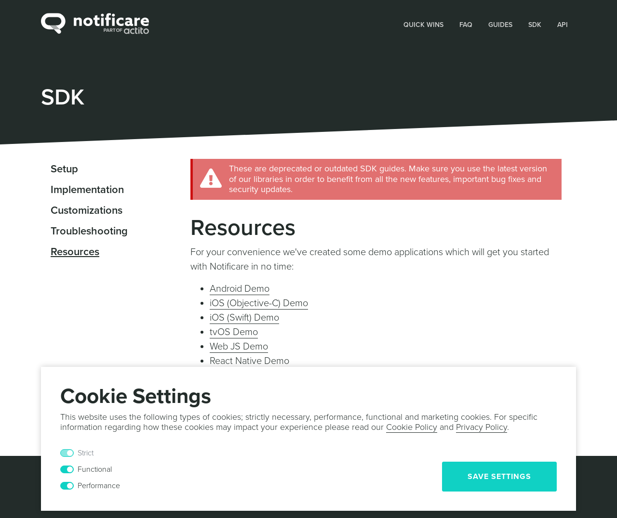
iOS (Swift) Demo (244, 318)
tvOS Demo (234, 332)
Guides (500, 25)
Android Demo (239, 289)
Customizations (86, 210)
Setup (64, 169)
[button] (424, 24)
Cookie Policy (411, 427)
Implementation (87, 189)
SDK (534, 25)
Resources (75, 252)
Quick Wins (423, 25)
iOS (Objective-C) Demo (259, 303)
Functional (95, 469)
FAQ (465, 25)
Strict (86, 453)
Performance (99, 486)
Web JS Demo (239, 346)
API (562, 25)
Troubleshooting (89, 231)
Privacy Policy (481, 427)
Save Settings (499, 476)
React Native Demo (249, 361)
